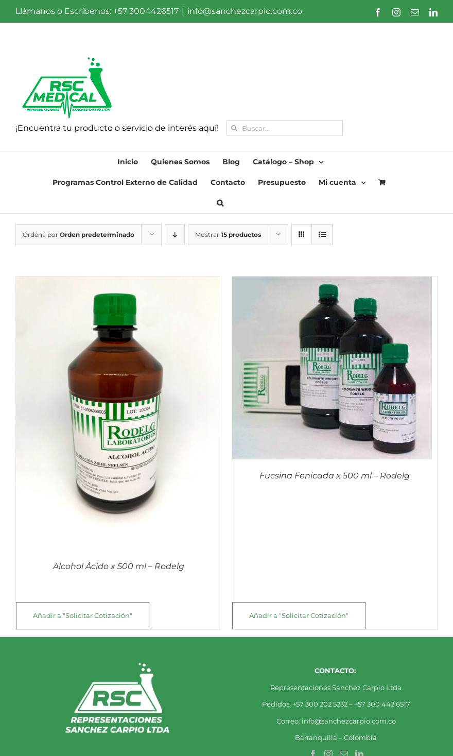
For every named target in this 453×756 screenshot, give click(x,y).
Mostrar (228, 234)
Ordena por (78, 234)
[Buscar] (233, 128)
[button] (220, 203)
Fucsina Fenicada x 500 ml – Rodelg (334, 475)
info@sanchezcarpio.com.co (244, 11)
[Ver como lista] (322, 235)
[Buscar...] (284, 128)
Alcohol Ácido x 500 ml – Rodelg (118, 566)
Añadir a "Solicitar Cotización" (82, 615)
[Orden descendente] (175, 234)
